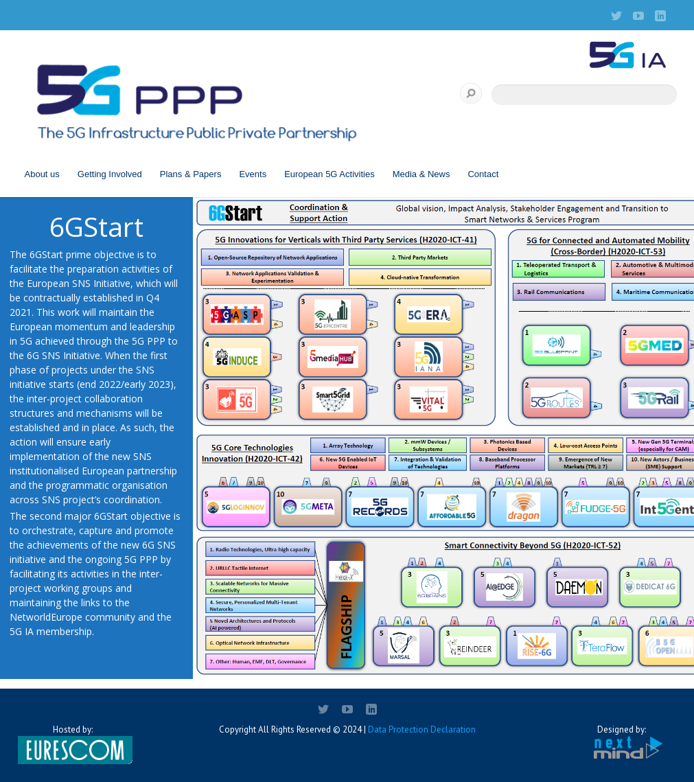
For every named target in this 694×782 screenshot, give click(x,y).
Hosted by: (73, 744)
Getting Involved (110, 174)
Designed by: (622, 742)
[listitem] (242, 314)
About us (42, 174)
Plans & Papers (191, 174)
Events (252, 174)
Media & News (421, 174)
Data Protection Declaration (422, 729)
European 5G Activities (329, 174)
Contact (482, 174)
